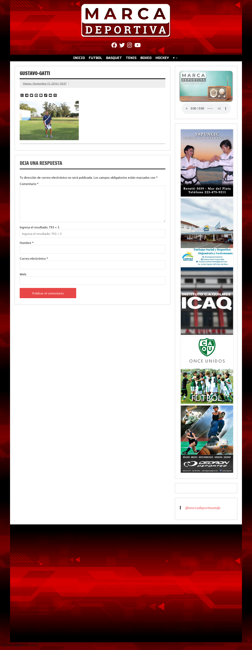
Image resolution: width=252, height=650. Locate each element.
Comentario (29, 183)
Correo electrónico (34, 258)
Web (23, 274)
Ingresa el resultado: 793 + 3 (39, 227)
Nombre (27, 242)
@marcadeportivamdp (202, 508)
